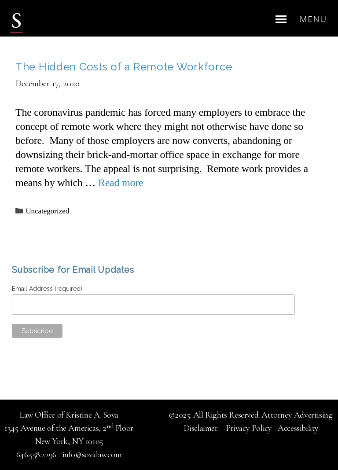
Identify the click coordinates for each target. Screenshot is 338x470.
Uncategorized (47, 211)
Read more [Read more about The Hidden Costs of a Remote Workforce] (120, 182)
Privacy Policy (249, 428)
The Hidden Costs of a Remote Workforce (123, 66)
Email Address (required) (48, 288)
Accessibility (298, 428)
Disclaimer (202, 428)
